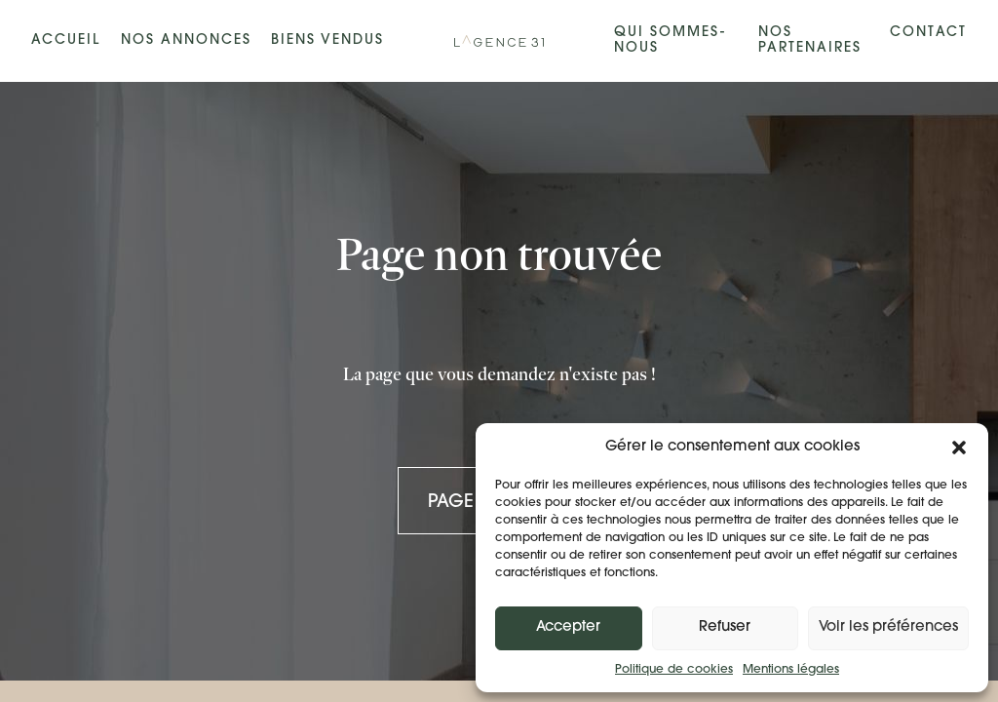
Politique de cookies (674, 670)
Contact (928, 32)
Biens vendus (327, 40)
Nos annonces (186, 40)
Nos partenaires (810, 40)
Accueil (65, 40)
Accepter (568, 627)
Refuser (724, 627)
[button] (959, 447)
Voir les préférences (888, 627)
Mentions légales (791, 670)
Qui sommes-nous (670, 40)
